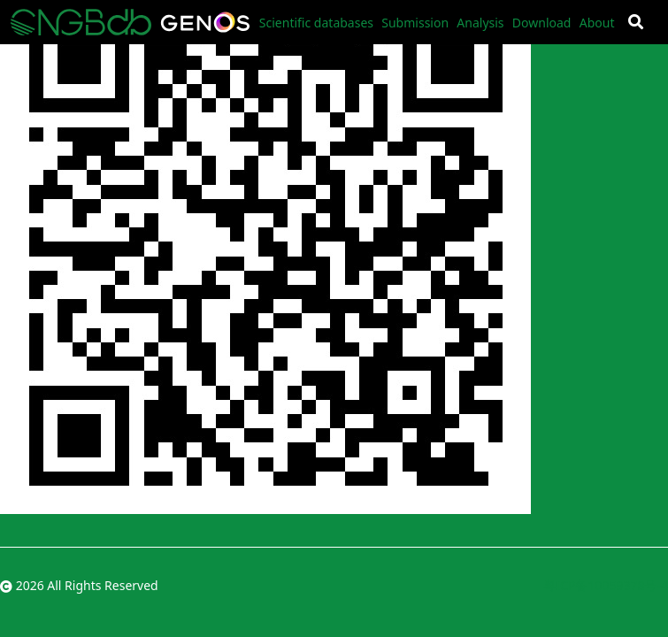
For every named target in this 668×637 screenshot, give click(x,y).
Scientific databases (316, 22)
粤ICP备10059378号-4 (605, 585)
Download (542, 22)
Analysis (480, 22)
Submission (415, 22)
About (597, 22)
